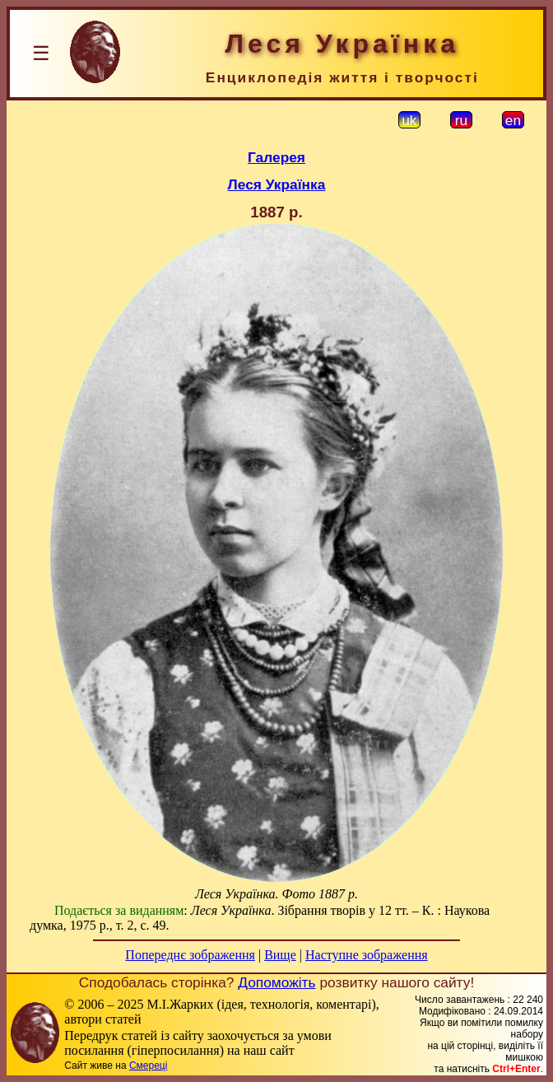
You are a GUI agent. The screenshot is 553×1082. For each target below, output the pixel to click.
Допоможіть (276, 982)
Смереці (148, 1065)
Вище (280, 955)
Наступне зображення (366, 955)
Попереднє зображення (190, 955)
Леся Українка (277, 184)
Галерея (276, 157)
